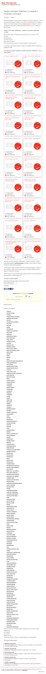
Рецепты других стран (12, 571)
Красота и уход (10, 344)
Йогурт (8, 524)
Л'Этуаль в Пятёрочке (12, 511)
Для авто (9, 320)
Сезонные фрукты (11, 602)
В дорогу (9, 314)
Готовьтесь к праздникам (12, 493)
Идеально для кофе (11, 538)
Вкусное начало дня (11, 587)
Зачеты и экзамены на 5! (12, 433)
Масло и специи (10, 502)
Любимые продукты (11, 451)
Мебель (8, 327)
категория (9, 424)
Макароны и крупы (11, 346)
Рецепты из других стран (12, 614)
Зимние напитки (10, 516)
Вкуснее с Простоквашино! (13, 467)
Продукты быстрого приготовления (15, 360)
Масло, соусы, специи (12, 348)
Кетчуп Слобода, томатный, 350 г (13, 138)
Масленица (9, 543)
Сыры (8, 497)
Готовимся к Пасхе (11, 566)
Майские (9, 403)
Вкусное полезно (10, 531)
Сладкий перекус (10, 444)
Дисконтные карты (11, 337)
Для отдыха (9, 332)
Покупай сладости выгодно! (13, 465)
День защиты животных (12, 472)
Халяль (8, 504)
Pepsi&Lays (9, 405)
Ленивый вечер (10, 545)
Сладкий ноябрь (10, 477)
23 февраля (9, 385)
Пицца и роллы (10, 509)
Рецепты (9, 437)
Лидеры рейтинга (11, 382)
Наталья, (10, 657)
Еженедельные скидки (12, 506)
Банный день (10, 609)
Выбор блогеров (10, 447)
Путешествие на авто (11, 598)
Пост (8, 547)
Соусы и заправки (11, 485)
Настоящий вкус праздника (13, 518)
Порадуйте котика (11, 621)
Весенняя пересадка (11, 554)
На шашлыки (10, 575)
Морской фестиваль (11, 623)
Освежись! (9, 407)
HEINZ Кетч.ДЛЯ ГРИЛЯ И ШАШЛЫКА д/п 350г (11, 98)
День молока (10, 605)
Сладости (9, 369)
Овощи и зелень (10, 591)
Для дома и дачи (10, 486)
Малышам (9, 392)
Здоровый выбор (10, 430)
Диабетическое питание (12, 318)
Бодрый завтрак (10, 387)
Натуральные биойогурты (12, 618)
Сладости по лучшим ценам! (13, 449)
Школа (8, 458)
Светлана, (10, 648)
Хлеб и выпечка (10, 375)
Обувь (8, 355)
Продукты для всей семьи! (13, 479)
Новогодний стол (10, 508)
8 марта (8, 396)
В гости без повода (11, 534)
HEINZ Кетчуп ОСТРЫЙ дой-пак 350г (12, 77)
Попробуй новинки (11, 584)
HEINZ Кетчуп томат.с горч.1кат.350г (29, 118)
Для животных (10, 329)
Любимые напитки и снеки (13, 548)
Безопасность (10, 419)
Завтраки (9, 410)
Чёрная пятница (10, 481)
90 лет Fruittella (10, 557)
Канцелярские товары (12, 336)
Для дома (9, 325)
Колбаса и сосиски (11, 341)
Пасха (8, 359)
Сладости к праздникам (12, 492)
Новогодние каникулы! (12, 421)
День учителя (10, 469)
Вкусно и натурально (11, 607)
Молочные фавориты (11, 536)
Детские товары (10, 515)
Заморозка (9, 334)
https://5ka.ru (25, 670)
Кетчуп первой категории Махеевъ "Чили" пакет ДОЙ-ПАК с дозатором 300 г (13, 243)
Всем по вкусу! (10, 454)
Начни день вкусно (11, 573)
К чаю (8, 561)
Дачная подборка (11, 586)
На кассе (9, 417)
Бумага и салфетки (11, 513)
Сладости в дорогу (11, 600)
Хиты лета (9, 616)
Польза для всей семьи (12, 495)
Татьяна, (10, 662)
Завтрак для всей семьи (12, 559)
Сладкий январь (10, 520)
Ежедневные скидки (11, 446)
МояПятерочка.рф (19, 263)
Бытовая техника (10, 313)
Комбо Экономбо (10, 570)
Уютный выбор (10, 414)
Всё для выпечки (10, 501)
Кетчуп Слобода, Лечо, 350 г (11, 56)
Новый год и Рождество (12, 330)
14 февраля (9, 383)
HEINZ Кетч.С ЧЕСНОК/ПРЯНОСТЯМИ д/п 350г (30, 98)
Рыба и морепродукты (12, 362)
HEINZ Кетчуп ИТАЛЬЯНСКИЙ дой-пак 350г (12, 118)
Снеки (8, 415)
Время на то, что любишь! (13, 470)
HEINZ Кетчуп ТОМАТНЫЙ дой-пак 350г (32, 77)
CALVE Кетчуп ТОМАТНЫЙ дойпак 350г (32, 57)
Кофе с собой (10, 612)
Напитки (8, 353)
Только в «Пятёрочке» (12, 412)
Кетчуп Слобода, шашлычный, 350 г (32, 139)
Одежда (8, 357)
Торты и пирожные (11, 435)
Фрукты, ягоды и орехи (12, 589)
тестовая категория (11, 422)
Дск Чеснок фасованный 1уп (11, 220)
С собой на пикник (11, 580)
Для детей (9, 323)
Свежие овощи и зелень (12, 366)
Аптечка (8, 488)
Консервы (9, 343)
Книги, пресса (10, 339)
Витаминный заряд (11, 408)
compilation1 (9, 391)
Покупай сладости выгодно (13, 474)
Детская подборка (11, 594)
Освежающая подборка (12, 619)
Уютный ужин (10, 389)
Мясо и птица (10, 352)
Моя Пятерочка (10, 4)
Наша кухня (9, 399)
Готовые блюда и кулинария (13, 316)
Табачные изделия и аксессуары (14, 373)
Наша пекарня (10, 525)
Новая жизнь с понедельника (13, 552)
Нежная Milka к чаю (11, 564)
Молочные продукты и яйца (13, 350)
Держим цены (10, 438)
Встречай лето (10, 593)
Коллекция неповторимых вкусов (14, 483)
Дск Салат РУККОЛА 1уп (30, 220)
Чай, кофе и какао (11, 376)
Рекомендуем (10, 555)
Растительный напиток (12, 540)
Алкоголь (9, 311)
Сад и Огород (10, 364)
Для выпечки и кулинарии (12, 321)
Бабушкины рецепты (11, 529)
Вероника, (10, 643)
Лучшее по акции (10, 380)
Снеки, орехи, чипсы (11, 371)
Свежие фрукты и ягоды (12, 368)
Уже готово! (9, 401)
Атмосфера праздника (12, 490)
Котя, (9, 652)
